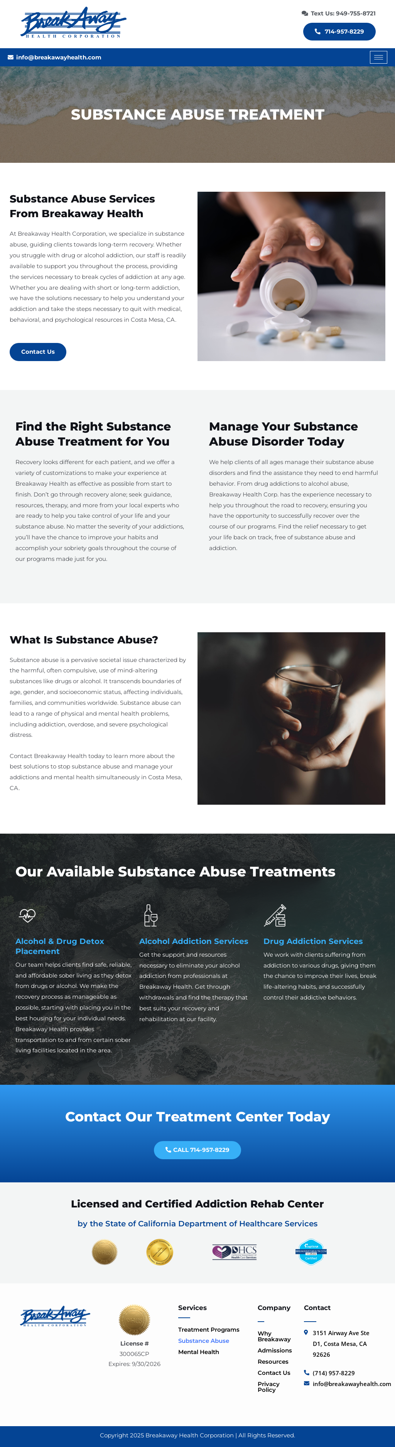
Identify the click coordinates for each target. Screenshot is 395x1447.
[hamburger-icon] (378, 57)
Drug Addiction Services (313, 941)
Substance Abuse (208, 1341)
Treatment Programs (213, 1329)
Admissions (275, 1350)
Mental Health (203, 1352)
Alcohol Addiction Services (193, 941)
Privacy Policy (269, 1386)
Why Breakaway (274, 1336)
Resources (277, 1362)
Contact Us (274, 1372)
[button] (214, 1329)
